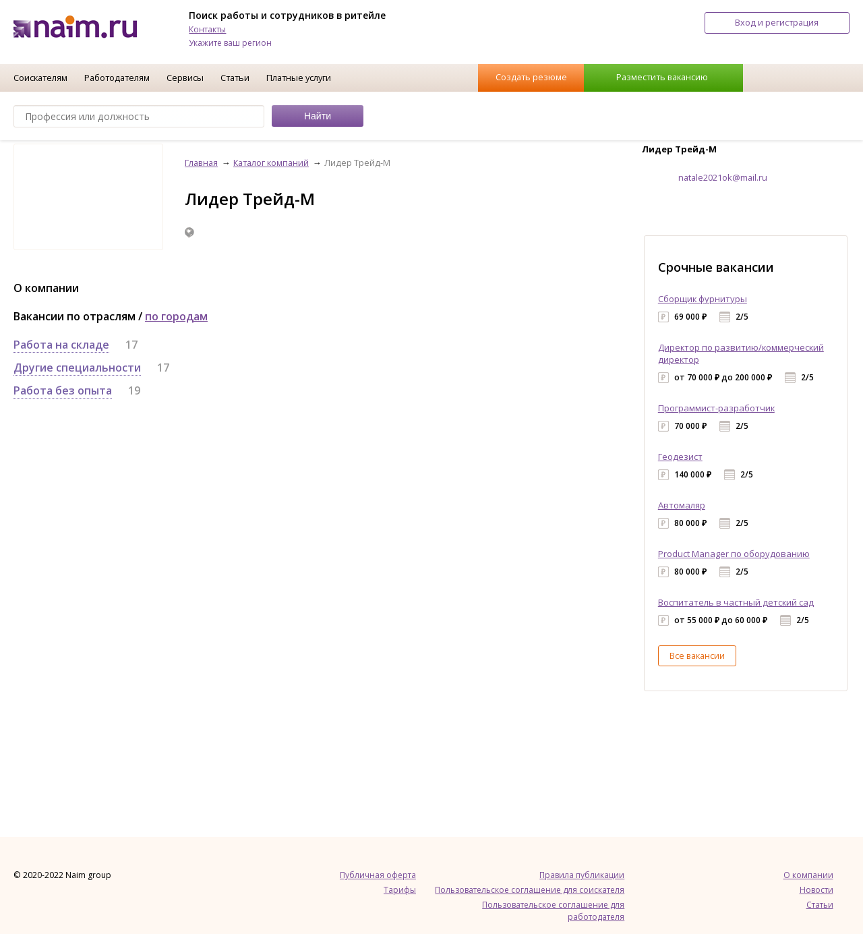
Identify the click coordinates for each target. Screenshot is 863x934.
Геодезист (680, 456)
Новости (816, 890)
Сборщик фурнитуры (702, 299)
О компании (808, 875)
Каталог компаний (271, 162)
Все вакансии (697, 655)
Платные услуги (298, 77)
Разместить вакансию (662, 77)
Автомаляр (681, 505)
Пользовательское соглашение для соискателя (529, 890)
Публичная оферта (378, 875)
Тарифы (400, 890)
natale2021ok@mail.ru (722, 177)
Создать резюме (531, 77)
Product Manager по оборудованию (734, 554)
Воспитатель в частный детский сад (736, 602)
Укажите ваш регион (230, 43)
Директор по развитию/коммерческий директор (741, 353)
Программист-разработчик (716, 408)
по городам (176, 316)
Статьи (234, 77)
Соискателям (40, 77)
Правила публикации (581, 875)
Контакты (207, 29)
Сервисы (185, 77)
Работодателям (117, 77)
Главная (201, 162)
